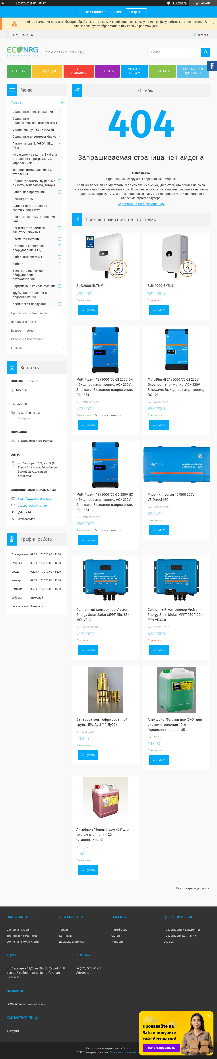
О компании (78, 71)
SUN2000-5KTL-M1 (90, 286)
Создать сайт (24, 3)
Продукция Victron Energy (29, 313)
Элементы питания (26, 239)
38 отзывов (179, 3)
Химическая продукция (29, 304)
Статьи (115, 935)
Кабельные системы (27, 257)
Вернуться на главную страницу (141, 204)
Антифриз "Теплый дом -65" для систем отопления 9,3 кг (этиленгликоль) (102, 834)
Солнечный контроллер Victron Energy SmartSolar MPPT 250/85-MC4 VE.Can (102, 614)
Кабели (18, 264)
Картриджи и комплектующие (34, 286)
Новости (117, 941)
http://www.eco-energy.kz (35, 498)
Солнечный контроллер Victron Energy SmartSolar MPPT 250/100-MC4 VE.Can (175, 614)
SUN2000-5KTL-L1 (161, 286)
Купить (90, 310)
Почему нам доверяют (193, 71)
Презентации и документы (182, 929)
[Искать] (205, 52)
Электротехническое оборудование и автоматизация (28, 275)
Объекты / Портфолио (27, 339)
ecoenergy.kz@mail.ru (32, 505)
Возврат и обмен (23, 331)
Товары (16, 102)
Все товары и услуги (191, 888)
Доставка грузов (18, 929)
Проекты (107, 71)
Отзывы (16, 348)
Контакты (162, 71)
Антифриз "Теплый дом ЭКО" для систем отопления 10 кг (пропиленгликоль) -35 (175, 724)
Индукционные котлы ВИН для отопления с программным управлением (35, 159)
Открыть (136, 12)
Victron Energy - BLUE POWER (33, 130)
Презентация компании (180, 935)
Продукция (47, 71)
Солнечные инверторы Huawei (35, 137)
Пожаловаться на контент (125, 1052)
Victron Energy (134, 71)
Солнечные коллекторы (23, 941)
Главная (18, 71)
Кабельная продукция (29, 192)
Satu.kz (127, 1048)
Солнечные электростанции (33, 112)
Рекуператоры (23, 199)
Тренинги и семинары (22, 935)
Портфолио (119, 929)
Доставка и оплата (24, 322)
